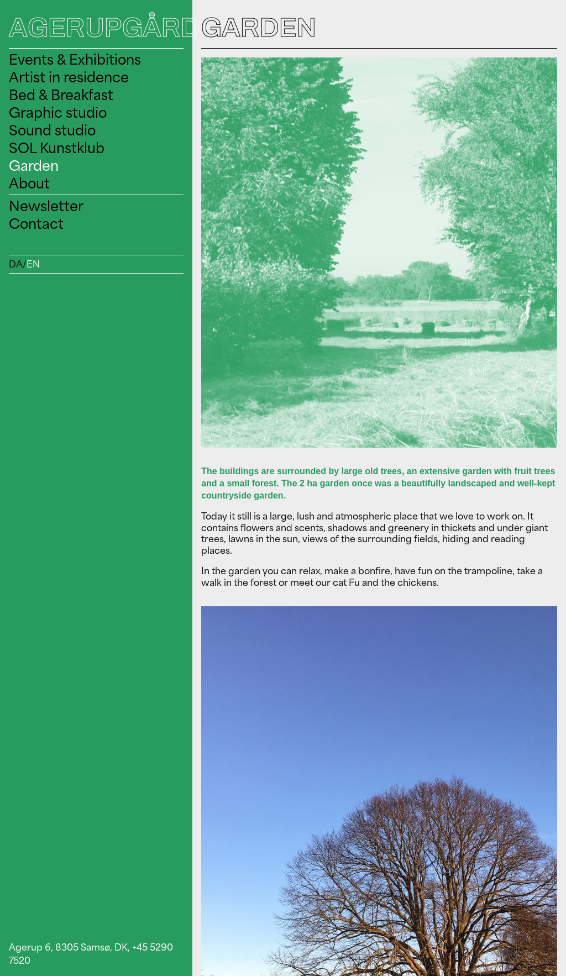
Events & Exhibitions (75, 59)
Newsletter (46, 206)
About (29, 183)
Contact (36, 224)
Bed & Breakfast (61, 95)
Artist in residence (69, 77)
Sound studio (52, 130)
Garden (34, 166)
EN (33, 264)
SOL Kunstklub (56, 148)
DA (16, 264)
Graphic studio (58, 112)
